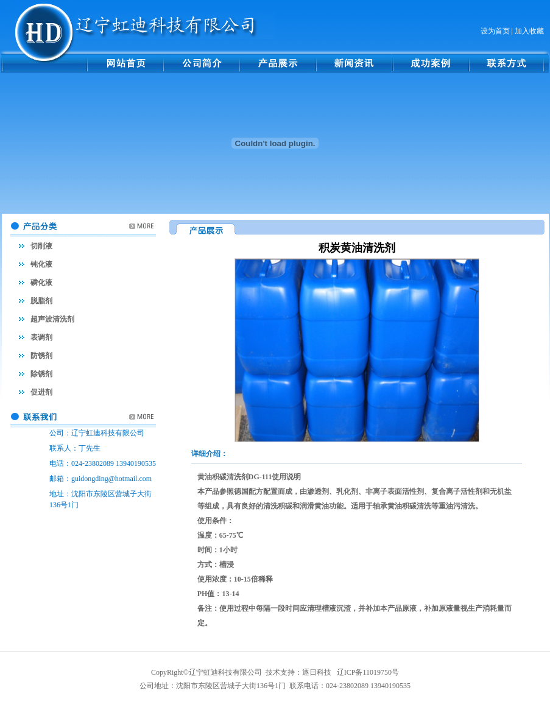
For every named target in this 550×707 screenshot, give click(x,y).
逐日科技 (316, 672)
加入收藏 (529, 31)
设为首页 (495, 31)
